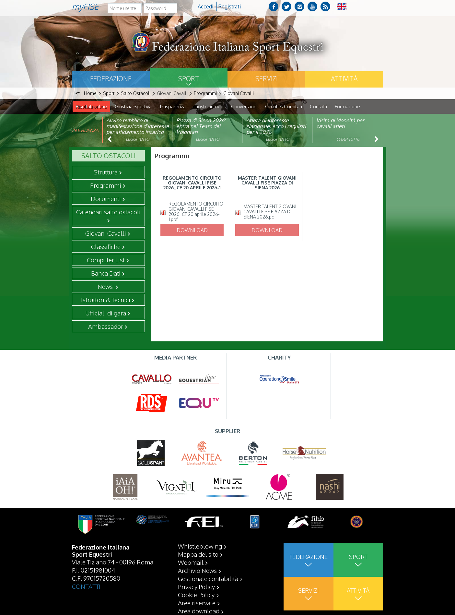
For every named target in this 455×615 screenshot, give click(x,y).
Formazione (347, 106)
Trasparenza (172, 106)
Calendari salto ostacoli (108, 212)
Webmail (191, 562)
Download (192, 230)
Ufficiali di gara (105, 313)
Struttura (106, 172)
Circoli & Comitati (283, 106)
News (106, 286)
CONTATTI (86, 586)
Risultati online (91, 106)
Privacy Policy (196, 586)
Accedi (205, 6)
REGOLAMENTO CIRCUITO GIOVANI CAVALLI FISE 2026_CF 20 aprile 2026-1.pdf (196, 212)
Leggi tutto (137, 139)
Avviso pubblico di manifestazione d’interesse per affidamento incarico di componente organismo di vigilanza (137, 132)
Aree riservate (197, 603)
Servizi (266, 78)
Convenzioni (244, 106)
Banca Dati (106, 273)
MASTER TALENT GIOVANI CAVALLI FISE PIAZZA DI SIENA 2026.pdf (269, 212)
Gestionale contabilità (208, 578)
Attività (344, 78)
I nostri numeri (208, 106)
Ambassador (105, 326)
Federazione (111, 78)
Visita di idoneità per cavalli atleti (340, 123)
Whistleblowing (200, 546)
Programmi (105, 185)
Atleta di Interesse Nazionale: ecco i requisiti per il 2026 (276, 126)
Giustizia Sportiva (133, 106)
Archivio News (197, 570)
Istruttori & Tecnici (105, 300)
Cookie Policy (196, 594)
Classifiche (106, 247)
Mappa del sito (198, 554)
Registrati (229, 6)
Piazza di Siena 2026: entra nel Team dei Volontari (201, 126)
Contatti (318, 106)
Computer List (106, 260)
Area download (198, 611)
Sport (188, 78)
